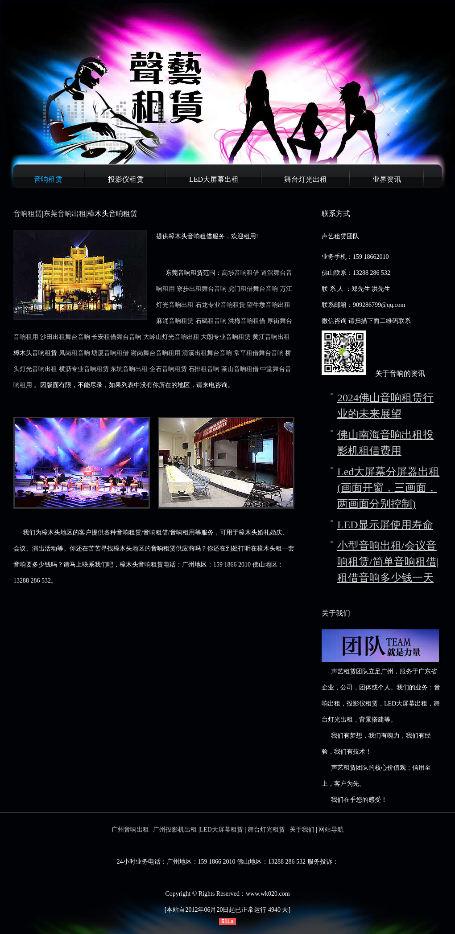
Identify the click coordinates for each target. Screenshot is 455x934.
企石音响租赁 (168, 369)
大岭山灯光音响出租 (171, 337)
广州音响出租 (130, 829)
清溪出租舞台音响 (207, 353)
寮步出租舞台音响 (202, 289)
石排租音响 (203, 369)
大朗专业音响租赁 (226, 337)
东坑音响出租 (129, 369)
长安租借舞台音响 (116, 337)
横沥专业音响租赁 (84, 369)
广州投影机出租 (175, 829)
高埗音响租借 (240, 272)
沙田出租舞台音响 (65, 337)
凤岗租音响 (74, 353)
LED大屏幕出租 (214, 179)
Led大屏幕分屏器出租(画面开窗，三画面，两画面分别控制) (388, 488)
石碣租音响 (211, 321)
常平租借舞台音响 (259, 353)
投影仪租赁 (126, 179)
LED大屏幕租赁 (221, 829)
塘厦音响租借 (110, 353)
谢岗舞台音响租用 (156, 353)
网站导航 (330, 829)
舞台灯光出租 (305, 179)
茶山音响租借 (240, 369)
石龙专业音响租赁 (220, 305)
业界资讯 (386, 179)
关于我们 (302, 829)
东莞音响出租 (64, 213)
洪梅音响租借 (246, 321)
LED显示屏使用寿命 (385, 524)
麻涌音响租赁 (175, 321)
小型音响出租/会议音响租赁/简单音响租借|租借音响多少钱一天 (387, 561)
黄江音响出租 (271, 337)
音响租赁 (48, 179)
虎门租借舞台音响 (253, 289)
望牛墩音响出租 (268, 305)
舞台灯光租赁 (266, 829)
